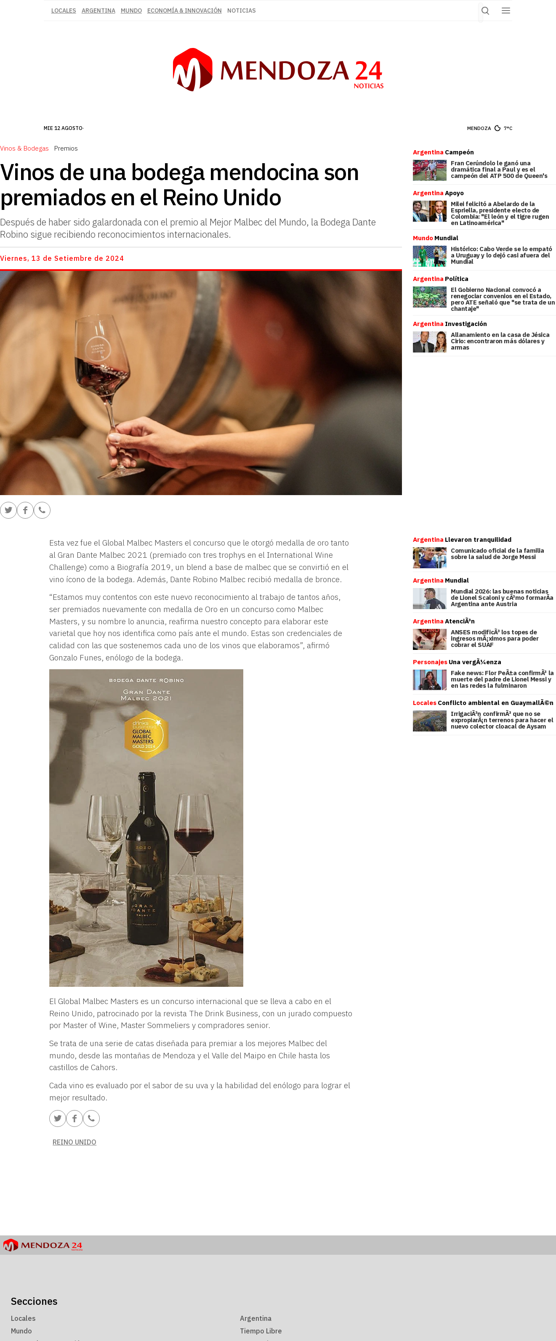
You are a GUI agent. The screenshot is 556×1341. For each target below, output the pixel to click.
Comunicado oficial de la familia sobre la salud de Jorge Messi (497, 553)
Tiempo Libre (261, 1331)
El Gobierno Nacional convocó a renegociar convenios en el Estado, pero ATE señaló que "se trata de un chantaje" (503, 299)
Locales (23, 1318)
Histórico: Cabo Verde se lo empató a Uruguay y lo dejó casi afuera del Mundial (501, 255)
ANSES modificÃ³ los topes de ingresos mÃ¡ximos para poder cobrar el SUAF (494, 638)
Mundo (131, 10)
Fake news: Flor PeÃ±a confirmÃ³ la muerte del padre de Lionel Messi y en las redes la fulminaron (502, 679)
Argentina (98, 10)
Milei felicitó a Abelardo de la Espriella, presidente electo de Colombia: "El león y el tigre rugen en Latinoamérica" (500, 213)
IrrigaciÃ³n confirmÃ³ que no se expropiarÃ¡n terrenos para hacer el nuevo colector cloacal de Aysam (502, 720)
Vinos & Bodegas (24, 148)
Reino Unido (74, 1142)
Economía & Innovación (184, 10)
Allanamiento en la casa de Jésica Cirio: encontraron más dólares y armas (500, 341)
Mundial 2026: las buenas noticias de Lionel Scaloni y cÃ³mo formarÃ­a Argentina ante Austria (502, 597)
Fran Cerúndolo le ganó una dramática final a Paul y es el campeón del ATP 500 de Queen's (499, 169)
